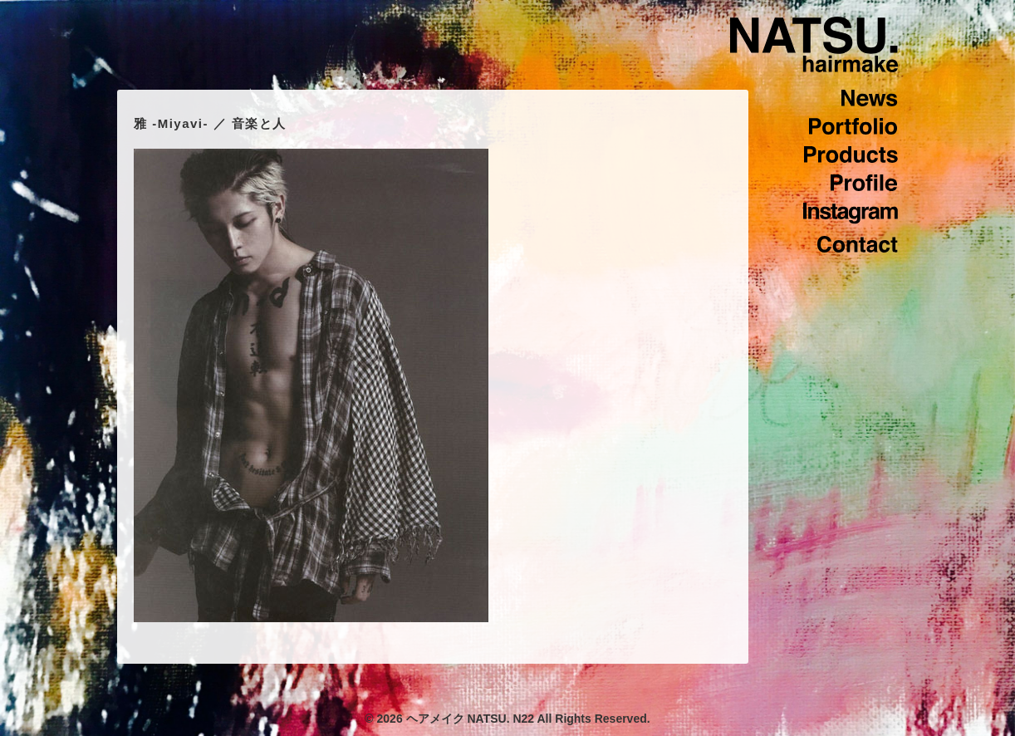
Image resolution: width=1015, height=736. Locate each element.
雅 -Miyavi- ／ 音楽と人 (210, 123)
